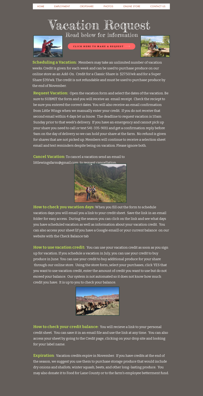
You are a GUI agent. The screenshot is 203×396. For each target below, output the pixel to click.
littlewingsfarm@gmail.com (55, 163)
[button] (41, 6)
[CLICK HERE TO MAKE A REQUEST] (101, 46)
